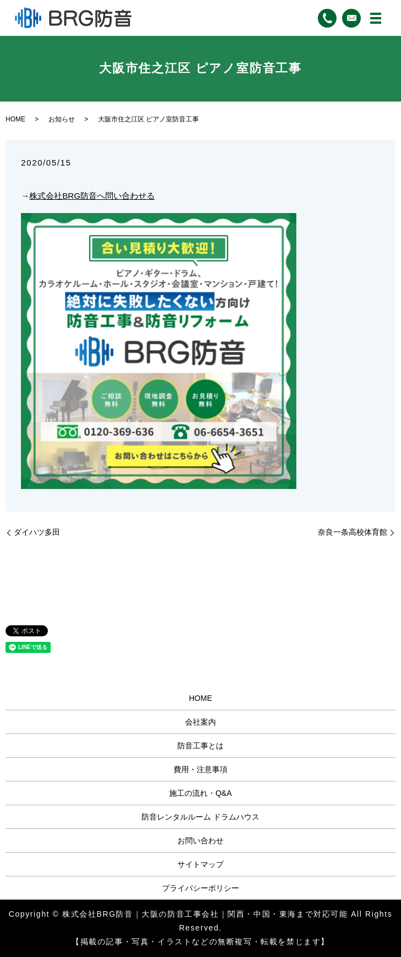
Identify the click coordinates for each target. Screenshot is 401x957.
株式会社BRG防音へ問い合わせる (92, 195)
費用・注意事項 (200, 769)
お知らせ (61, 119)
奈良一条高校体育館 (352, 532)
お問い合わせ (200, 840)
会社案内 (200, 721)
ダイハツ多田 (37, 532)
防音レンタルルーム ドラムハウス (200, 816)
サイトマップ (200, 864)
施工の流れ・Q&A (200, 793)
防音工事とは (200, 745)
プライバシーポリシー (200, 888)
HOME (15, 119)
